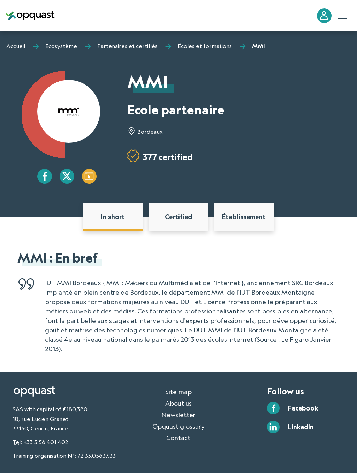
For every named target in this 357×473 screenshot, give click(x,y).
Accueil (15, 46)
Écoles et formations (205, 46)
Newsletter (178, 415)
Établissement (244, 217)
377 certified (168, 156)
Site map (178, 391)
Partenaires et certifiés (127, 46)
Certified (178, 217)
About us (178, 403)
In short (113, 217)
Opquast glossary (178, 426)
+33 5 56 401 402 (45, 441)
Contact (178, 438)
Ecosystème (61, 46)
